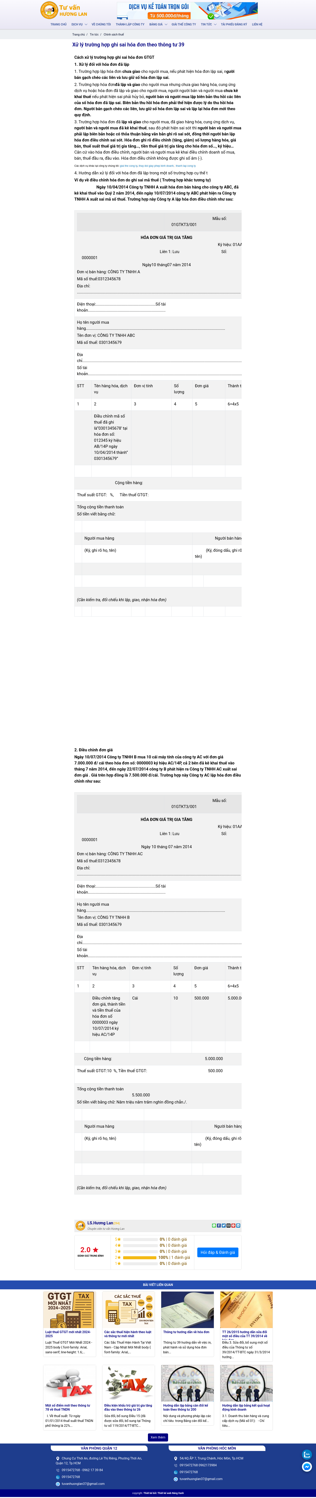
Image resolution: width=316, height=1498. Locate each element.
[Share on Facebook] (218, 1227)
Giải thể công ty (183, 24)
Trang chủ (60, 24)
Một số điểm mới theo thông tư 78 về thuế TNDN (67, 1408)
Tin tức (206, 24)
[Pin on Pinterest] (233, 1227)
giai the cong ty (128, 166)
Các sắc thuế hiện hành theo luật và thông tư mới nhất (127, 1335)
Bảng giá (156, 24)
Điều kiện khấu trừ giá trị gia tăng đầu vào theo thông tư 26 (128, 1408)
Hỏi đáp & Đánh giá (218, 1253)
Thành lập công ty (130, 24)
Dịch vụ (78, 24)
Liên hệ (256, 24)
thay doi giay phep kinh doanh (156, 166)
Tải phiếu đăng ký (233, 24)
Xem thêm (158, 1438)
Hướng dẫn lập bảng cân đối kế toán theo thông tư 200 (185, 1408)
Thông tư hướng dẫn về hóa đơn (186, 1333)
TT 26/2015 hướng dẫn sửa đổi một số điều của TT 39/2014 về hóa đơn (244, 1337)
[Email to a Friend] (228, 1227)
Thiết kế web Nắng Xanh (170, 1494)
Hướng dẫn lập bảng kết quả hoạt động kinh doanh (246, 1408)
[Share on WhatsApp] (214, 1227)
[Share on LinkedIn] (238, 1227)
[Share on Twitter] (223, 1227)
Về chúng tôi (102, 24)
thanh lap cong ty (186, 166)
